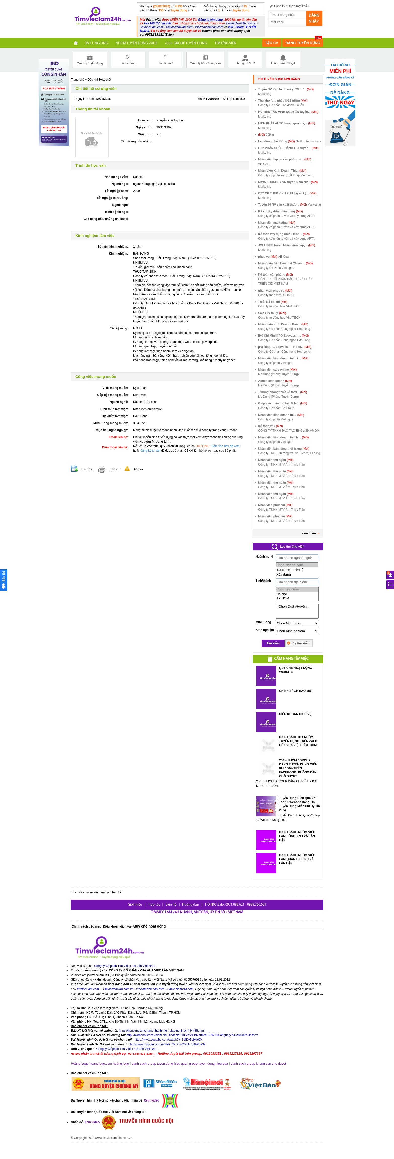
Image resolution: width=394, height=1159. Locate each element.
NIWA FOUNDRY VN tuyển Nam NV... (288, 182)
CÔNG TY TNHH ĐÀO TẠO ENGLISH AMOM (288, 430)
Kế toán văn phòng (275, 274)
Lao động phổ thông (276, 141)
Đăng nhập (314, 19)
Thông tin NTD (245, 60)
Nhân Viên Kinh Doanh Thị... (282, 170)
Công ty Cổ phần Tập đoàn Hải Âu (281, 105)
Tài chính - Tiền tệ (297, 569)
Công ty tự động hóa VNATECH (279, 306)
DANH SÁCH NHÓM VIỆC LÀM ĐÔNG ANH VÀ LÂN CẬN (297, 836)
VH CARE (264, 164)
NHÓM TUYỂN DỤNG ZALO (136, 43)
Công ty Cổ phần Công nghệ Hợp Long (284, 329)
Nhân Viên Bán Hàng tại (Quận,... (285, 263)
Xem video (92, 1122)
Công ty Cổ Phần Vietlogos (276, 268)
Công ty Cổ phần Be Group (276, 408)
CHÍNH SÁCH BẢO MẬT (296, 691)
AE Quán (284, 256)
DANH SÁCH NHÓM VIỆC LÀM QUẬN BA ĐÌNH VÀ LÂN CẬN (297, 859)
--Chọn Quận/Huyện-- (297, 606)
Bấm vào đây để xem (225, 446)
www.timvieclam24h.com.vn (113, 1138)
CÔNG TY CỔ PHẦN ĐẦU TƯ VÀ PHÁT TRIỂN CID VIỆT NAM (285, 281)
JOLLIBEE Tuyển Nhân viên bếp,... (286, 245)
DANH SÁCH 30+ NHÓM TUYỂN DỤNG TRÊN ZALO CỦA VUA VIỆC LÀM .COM (298, 741)
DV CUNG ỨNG (96, 43)
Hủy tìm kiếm (299, 643)
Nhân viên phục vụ (275, 505)
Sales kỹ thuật (272, 313)
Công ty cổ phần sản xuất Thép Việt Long (285, 175)
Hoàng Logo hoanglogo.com (91, 1063)
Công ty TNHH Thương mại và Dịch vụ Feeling (289, 453)
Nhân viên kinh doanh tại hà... (283, 358)
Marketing (264, 94)
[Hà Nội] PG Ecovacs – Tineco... (284, 347)
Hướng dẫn (190, 905)
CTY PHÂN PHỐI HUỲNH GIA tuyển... (288, 148)
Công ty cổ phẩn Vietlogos (275, 363)
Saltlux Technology (308, 141)
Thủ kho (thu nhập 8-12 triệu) (283, 100)
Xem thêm (310, 533)
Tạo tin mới (165, 60)
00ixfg (270, 134)
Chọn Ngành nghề (297, 565)
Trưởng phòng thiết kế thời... (282, 392)
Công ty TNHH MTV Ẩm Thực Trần (281, 464)
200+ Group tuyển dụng (186, 43)
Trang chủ (77, 79)
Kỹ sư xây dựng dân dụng (280, 211)
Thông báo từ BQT (283, 60)
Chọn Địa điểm (297, 589)
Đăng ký (279, 6)
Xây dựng (297, 574)
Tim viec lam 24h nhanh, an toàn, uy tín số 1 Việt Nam (197, 912)
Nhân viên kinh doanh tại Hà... (283, 437)
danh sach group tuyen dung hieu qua (159, 1063)
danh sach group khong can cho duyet (258, 1063)
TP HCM (297, 598)
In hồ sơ (114, 469)
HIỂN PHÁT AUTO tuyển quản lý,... (286, 123)
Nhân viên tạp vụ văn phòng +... (284, 159)
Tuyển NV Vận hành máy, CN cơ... (286, 89)
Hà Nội (297, 594)
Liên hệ (171, 905)
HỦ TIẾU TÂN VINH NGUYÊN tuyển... (288, 112)
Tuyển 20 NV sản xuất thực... (282, 204)
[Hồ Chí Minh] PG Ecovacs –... (283, 335)
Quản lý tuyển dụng (90, 60)
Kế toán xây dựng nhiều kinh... (284, 234)
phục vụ (267, 256)
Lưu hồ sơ (87, 469)
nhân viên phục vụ (275, 290)
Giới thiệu (135, 905)
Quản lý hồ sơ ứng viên (205, 60)
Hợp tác (154, 905)
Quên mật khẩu (298, 6)
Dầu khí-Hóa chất (99, 79)
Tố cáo (138, 469)
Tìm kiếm (273, 643)
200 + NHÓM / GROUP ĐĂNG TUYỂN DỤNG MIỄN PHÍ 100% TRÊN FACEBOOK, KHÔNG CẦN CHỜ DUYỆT (298, 768)
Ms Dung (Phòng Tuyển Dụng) (278, 374)
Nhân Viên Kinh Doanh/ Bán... (283, 324)
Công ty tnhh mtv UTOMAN (276, 295)
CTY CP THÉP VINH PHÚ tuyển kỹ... (287, 193)
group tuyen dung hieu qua (208, 1063)
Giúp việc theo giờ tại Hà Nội (282, 403)
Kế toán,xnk (270, 426)
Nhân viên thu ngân (276, 460)
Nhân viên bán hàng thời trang (283, 448)
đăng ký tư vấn (150, 450)
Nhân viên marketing (277, 222)
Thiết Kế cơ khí (272, 302)
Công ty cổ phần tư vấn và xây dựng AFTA (286, 216)
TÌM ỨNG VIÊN (225, 43)
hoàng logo (121, 1063)
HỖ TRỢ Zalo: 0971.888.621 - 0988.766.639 (235, 905)
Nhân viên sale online (277, 369)
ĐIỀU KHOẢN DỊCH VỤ (295, 714)
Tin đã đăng (127, 60)
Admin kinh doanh (275, 381)
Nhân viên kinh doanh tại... (281, 415)
